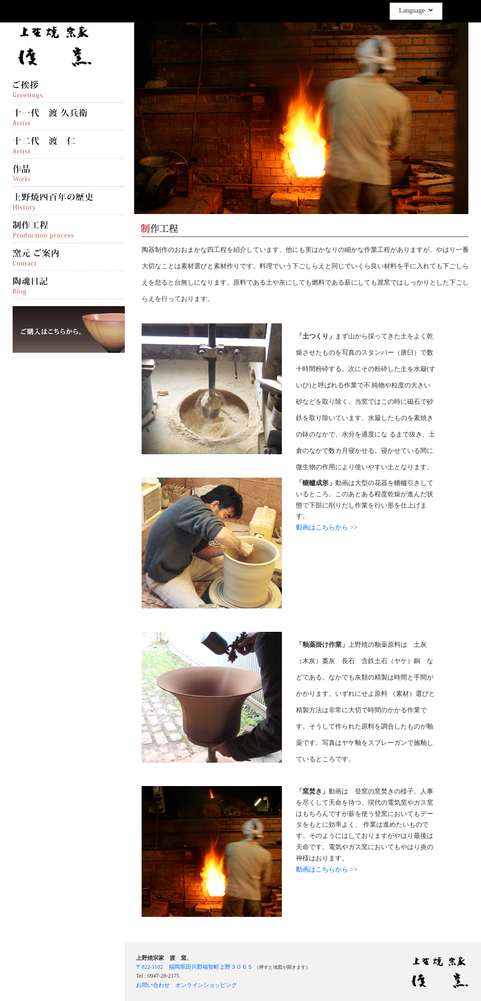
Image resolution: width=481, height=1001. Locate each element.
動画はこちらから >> (326, 527)
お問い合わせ (153, 985)
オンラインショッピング (206, 985)
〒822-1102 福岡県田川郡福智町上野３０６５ (194, 967)
